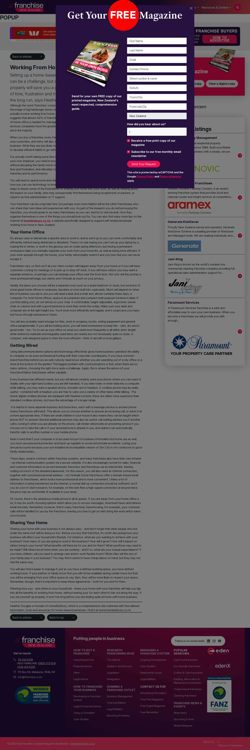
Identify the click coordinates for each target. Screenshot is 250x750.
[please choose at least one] (129, 131)
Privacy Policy (145, 176)
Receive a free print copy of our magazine (153, 143)
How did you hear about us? (146, 124)
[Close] (191, 8)
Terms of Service (170, 176)
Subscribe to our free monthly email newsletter (156, 154)
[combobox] (157, 132)
